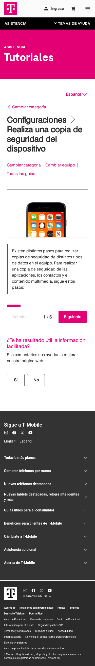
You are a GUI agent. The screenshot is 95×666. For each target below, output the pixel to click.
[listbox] (47, 269)
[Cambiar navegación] (76, 23)
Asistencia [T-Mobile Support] (14, 47)
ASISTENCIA (16, 23)
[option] (47, 269)
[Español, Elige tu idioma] (76, 94)
